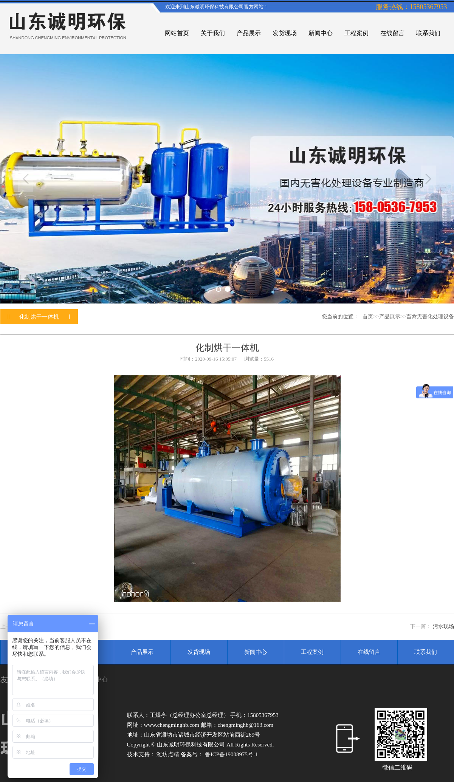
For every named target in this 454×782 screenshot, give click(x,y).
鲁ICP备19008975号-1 (231, 754)
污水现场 (443, 626)
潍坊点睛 (168, 754)
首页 (368, 316)
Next (428, 179)
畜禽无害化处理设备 (430, 316)
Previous (25, 179)
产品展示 (389, 316)
